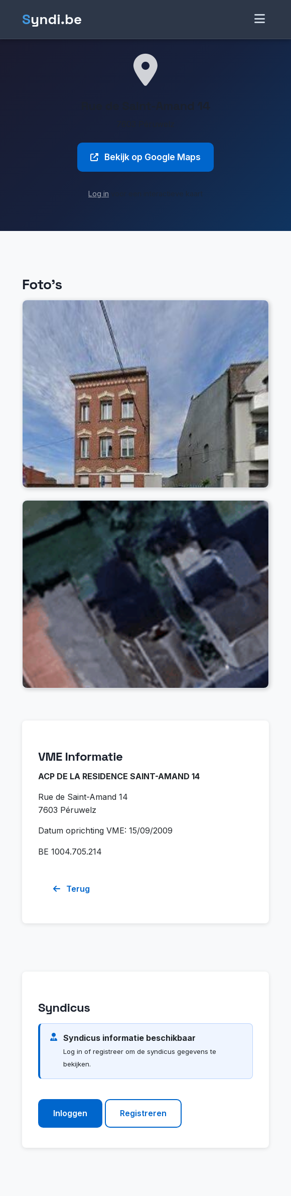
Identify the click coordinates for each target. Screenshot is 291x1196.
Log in (98, 193)
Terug (71, 889)
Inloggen (70, 1113)
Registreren (143, 1113)
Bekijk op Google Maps (145, 157)
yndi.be (52, 19)
